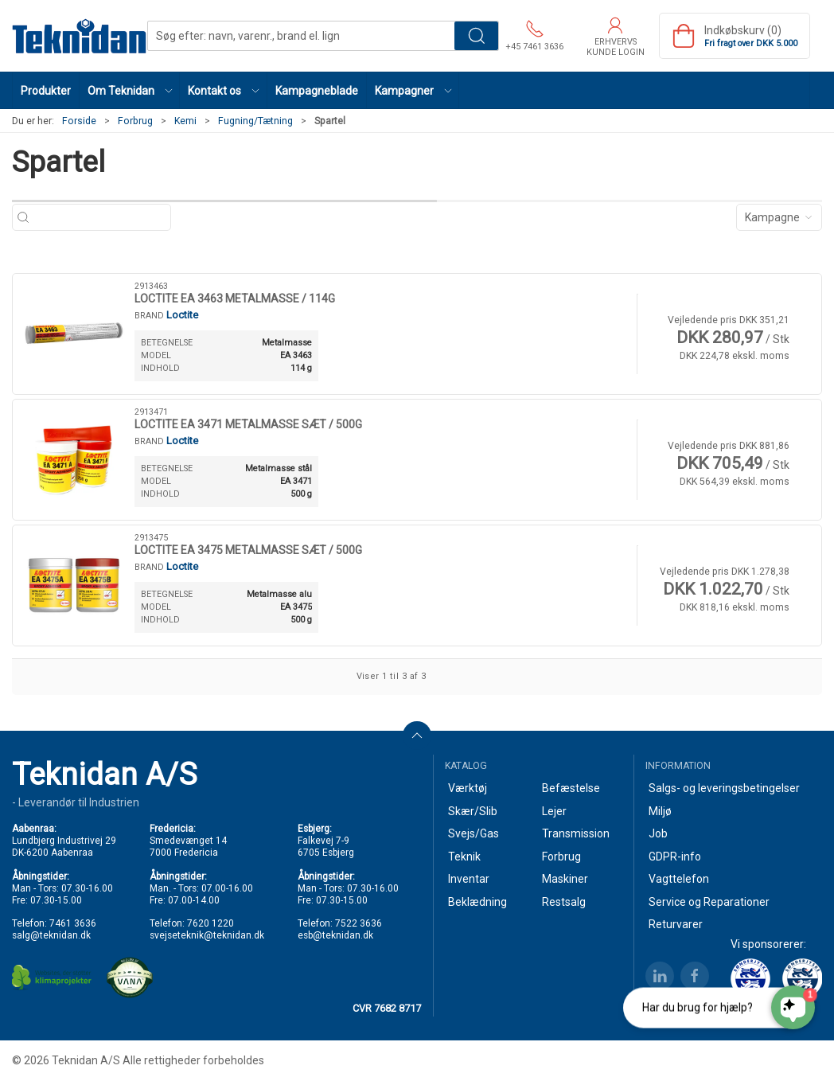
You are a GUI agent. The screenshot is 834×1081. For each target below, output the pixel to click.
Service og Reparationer (709, 902)
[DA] (79, 36)
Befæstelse (571, 788)
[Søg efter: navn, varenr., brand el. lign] (99, 217)
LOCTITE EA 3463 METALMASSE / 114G (234, 298)
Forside (79, 121)
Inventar (468, 878)
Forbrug (135, 121)
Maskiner (565, 878)
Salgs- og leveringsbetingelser (724, 788)
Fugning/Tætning (255, 121)
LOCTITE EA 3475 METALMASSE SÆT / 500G (248, 550)
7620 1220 (210, 923)
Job (658, 833)
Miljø (660, 811)
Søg (476, 35)
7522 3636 (358, 923)
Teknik (464, 856)
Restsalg (564, 902)
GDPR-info (675, 856)
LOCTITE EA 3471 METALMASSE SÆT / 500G (248, 424)
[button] (130, 90)
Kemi (185, 121)
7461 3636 (72, 923)
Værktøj (467, 788)
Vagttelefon (679, 878)
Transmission (576, 833)
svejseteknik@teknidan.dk (207, 935)
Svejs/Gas (473, 833)
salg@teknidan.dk (51, 935)
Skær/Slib (472, 811)
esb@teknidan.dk (335, 935)
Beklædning (477, 902)
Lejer (554, 811)
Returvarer (676, 924)
